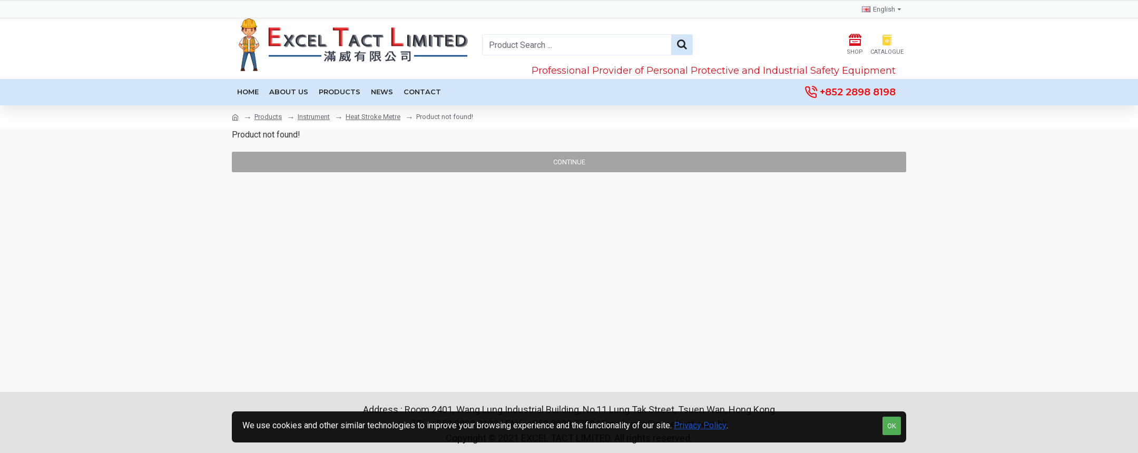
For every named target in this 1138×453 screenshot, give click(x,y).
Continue (569, 162)
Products (268, 117)
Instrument (314, 117)
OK (891, 426)
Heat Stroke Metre (373, 117)
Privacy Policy (700, 425)
